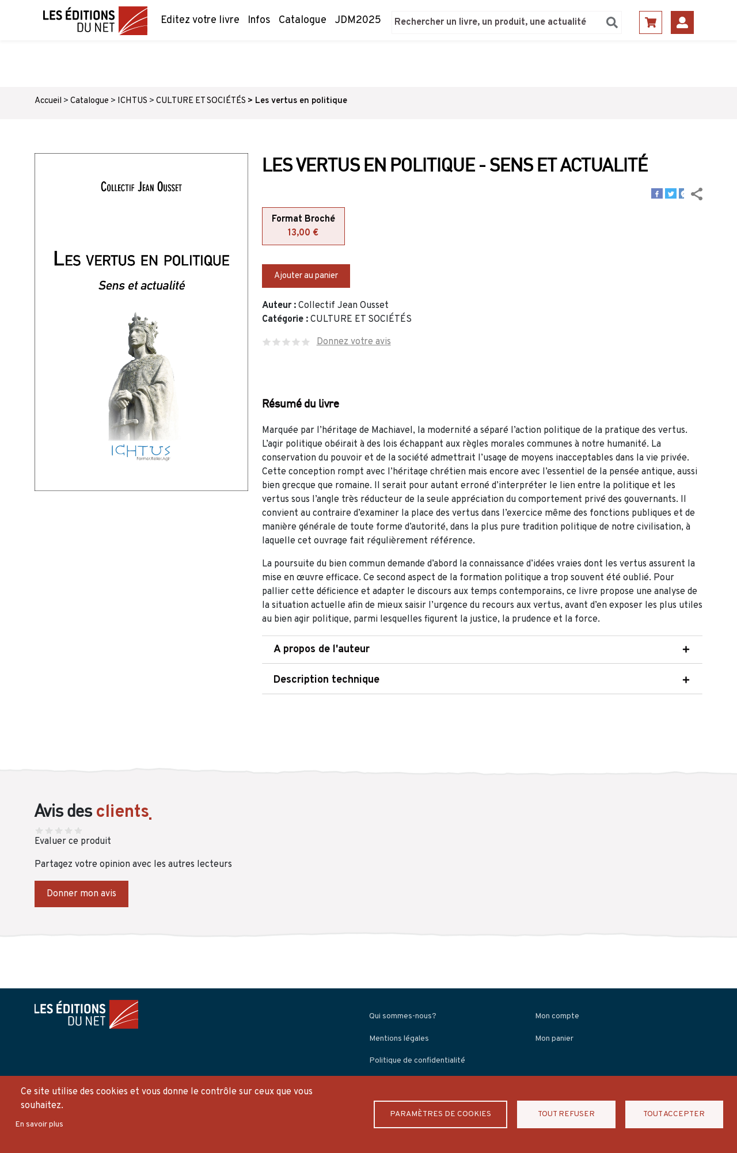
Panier (650, 22)
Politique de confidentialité (417, 1061)
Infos (259, 20)
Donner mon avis (81, 894)
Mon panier (554, 1039)
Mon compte (557, 1016)
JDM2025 (358, 20)
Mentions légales (399, 1039)
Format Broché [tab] (303, 227)
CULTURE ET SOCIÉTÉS (201, 101)
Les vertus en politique (301, 101)
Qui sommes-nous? (402, 1016)
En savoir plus (39, 1124)
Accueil (48, 101)
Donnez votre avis (354, 342)
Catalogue (302, 20)
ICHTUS (132, 101)
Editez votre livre (200, 20)
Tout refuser (566, 1114)
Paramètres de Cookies (441, 1114)
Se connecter (682, 22)
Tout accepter (674, 1114)
